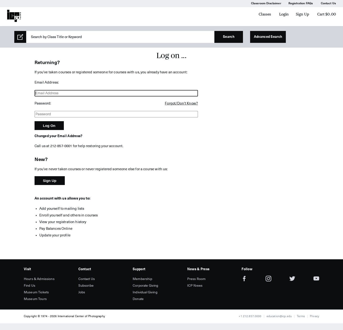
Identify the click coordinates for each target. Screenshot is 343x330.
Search (228, 37)
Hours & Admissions (39, 279)
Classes (265, 14)
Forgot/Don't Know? (181, 103)
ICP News (194, 285)
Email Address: (47, 82)
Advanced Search (268, 37)
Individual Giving (145, 292)
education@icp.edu (279, 316)
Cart (326, 14)
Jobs (81, 292)
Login (284, 14)
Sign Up (302, 14)
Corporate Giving (145, 285)
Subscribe (86, 285)
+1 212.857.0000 (250, 316)
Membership (142, 279)
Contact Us (328, 3)
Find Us (29, 285)
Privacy (314, 316)
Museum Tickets (36, 292)
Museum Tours (35, 299)
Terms (301, 316)
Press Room (196, 279)
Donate (138, 299)
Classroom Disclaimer (266, 3)
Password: (43, 103)
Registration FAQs (300, 3)
